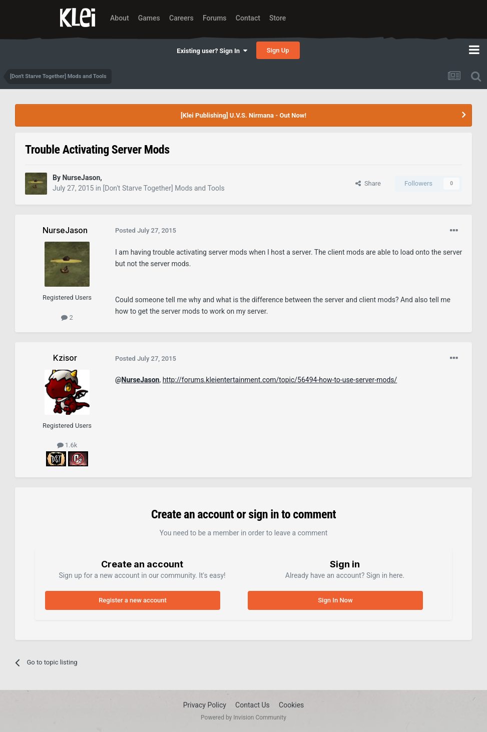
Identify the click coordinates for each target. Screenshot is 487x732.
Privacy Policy (204, 705)
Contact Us (252, 705)
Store (277, 18)
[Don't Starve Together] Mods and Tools (163, 188)
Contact (248, 18)
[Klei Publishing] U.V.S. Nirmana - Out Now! (243, 115)
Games (149, 18)
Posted (145, 230)
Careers (181, 18)
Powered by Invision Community (243, 717)
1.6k (67, 445)
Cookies (291, 705)
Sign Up (278, 50)
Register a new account (133, 600)
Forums (215, 18)
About (119, 18)
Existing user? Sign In (212, 51)
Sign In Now (335, 600)
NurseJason (141, 380)
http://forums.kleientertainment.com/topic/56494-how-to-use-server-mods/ (280, 380)
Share (368, 183)
